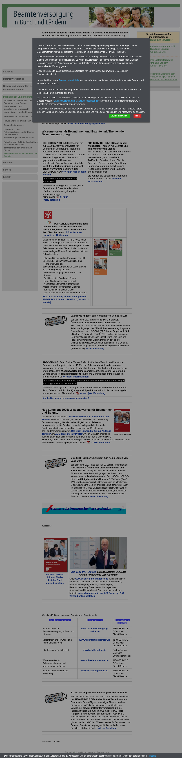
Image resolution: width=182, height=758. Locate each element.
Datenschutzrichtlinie (69, 80)
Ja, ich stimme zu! (119, 116)
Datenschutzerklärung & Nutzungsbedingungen (76, 101)
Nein (137, 116)
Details (152, 756)
